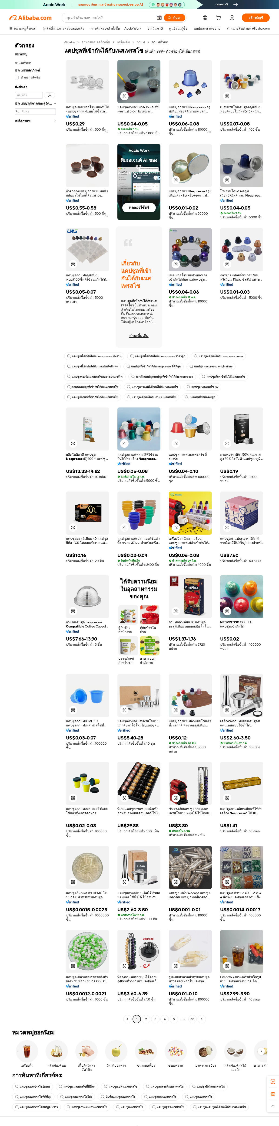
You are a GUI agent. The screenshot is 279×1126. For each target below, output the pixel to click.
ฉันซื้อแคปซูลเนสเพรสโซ (118, 1097)
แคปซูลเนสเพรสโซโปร (76, 1097)
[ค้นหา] (174, 17)
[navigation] (35, 531)
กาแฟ (141, 42)
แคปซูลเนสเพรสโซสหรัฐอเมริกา (36, 1107)
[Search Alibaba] (109, 17)
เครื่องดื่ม (123, 42)
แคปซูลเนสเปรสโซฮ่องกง (32, 1087)
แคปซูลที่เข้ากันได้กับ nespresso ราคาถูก (157, 356)
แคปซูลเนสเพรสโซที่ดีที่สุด (77, 1087)
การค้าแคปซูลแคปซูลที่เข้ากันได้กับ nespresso (162, 377)
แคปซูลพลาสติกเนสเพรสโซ (164, 1087)
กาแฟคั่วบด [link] (160, 42)
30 (192, 1019)
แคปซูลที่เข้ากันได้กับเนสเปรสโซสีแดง (92, 366)
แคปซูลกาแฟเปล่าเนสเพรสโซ (87, 1107)
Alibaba (69, 42)
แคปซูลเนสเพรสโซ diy (202, 387)
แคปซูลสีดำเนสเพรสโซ (208, 1087)
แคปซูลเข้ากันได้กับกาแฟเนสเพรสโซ (151, 397)
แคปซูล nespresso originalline (210, 366)
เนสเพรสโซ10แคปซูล (200, 397)
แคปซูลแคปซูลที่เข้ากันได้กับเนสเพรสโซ (219, 1107)
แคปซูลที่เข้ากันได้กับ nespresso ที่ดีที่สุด (153, 366)
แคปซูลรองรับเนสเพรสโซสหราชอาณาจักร (95, 377)
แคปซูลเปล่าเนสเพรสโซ (120, 1087)
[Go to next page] (202, 1019)
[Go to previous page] (127, 1019)
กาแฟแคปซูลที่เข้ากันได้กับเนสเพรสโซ (92, 387)
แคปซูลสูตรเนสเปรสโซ (168, 1107)
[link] (273, 1082)
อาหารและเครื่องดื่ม (96, 42)
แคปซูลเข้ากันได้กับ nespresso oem (218, 356)
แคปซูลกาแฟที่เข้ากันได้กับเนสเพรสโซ (152, 387)
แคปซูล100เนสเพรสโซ (160, 1097)
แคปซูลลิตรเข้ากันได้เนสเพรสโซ (223, 377)
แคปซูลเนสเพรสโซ (198, 1097)
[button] (159, 17)
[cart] (219, 18)
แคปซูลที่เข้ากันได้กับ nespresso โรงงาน (94, 356)
